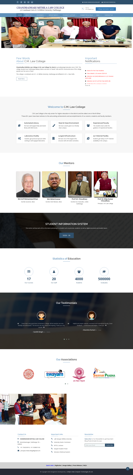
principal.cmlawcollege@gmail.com (30, 450)
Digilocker (58, 465)
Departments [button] (54, 15)
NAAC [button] (98, 15)
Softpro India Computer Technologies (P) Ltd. (80, 472)
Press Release (77, 465)
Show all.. (87, 85)
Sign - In (66, 235)
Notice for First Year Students (95, 74)
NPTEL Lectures (58, 445)
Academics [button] (41, 15)
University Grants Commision (62, 442)
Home (20, 15)
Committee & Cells (86, 15)
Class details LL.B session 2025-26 (97, 77)
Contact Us (109, 15)
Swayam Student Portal (60, 449)
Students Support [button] (70, 15)
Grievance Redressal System (62, 452)
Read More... (21, 79)
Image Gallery (67, 465)
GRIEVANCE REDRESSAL (108, 2)
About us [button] (29, 15)
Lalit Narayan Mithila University (63, 439)
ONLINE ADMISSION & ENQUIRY (91, 2)
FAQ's (85, 465)
